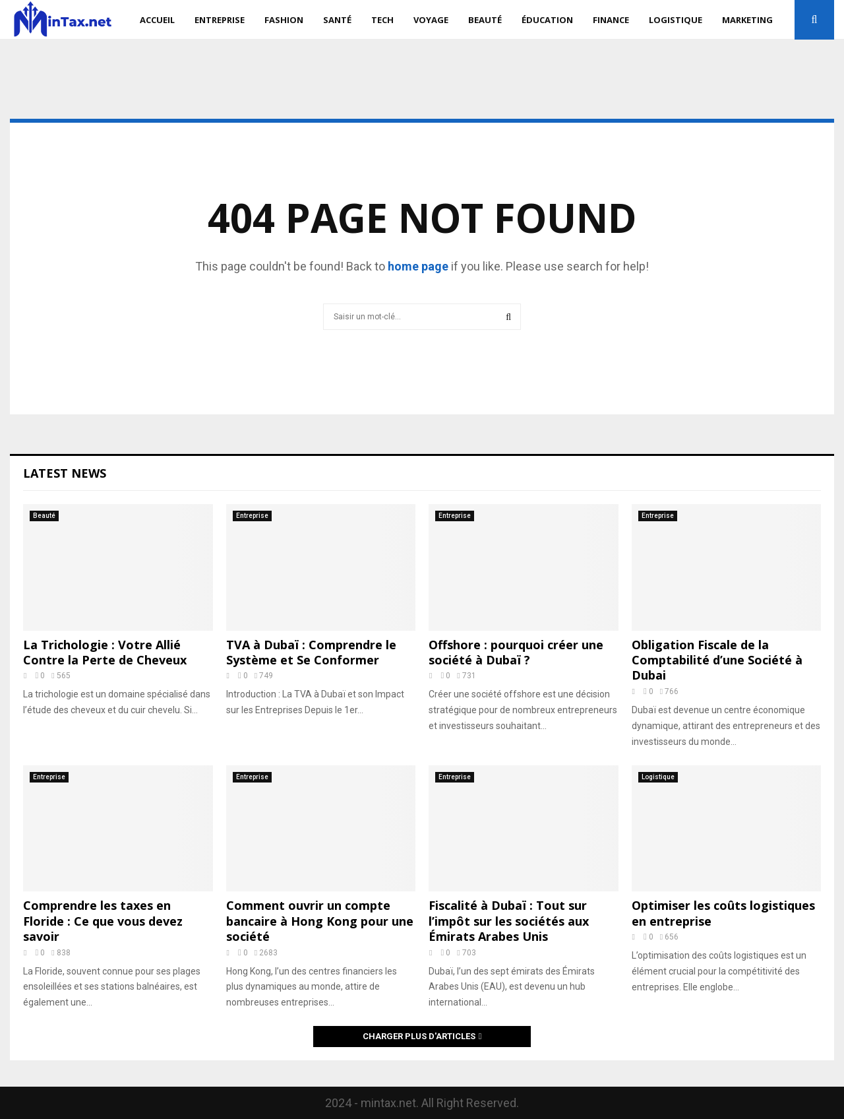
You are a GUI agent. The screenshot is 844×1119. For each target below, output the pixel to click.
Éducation (547, 20)
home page (418, 266)
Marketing (747, 20)
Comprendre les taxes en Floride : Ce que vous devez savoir (103, 920)
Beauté (485, 20)
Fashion (283, 20)
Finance (611, 20)
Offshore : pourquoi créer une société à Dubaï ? (516, 652)
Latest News (64, 473)
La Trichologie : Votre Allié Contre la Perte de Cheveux (105, 652)
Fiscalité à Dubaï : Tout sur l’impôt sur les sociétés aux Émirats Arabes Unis (509, 920)
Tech (382, 20)
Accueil (157, 20)
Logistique (675, 20)
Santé (337, 20)
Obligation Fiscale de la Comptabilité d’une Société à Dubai (717, 660)
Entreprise (220, 20)
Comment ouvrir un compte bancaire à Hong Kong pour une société (319, 920)
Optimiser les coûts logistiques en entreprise (723, 912)
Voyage (430, 20)
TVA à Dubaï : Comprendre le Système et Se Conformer (311, 652)
